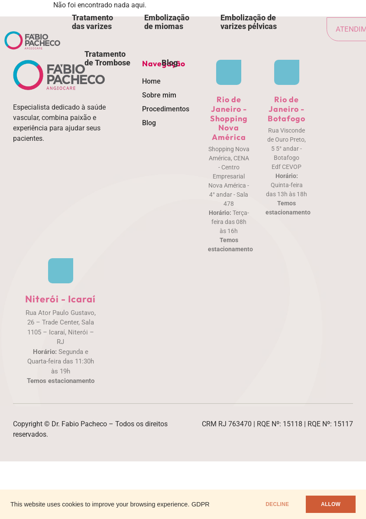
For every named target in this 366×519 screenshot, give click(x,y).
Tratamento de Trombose (107, 58)
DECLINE (277, 504)
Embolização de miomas (166, 22)
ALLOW (330, 504)
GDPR (200, 504)
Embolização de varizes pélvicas (248, 22)
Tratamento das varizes (92, 22)
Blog (170, 62)
